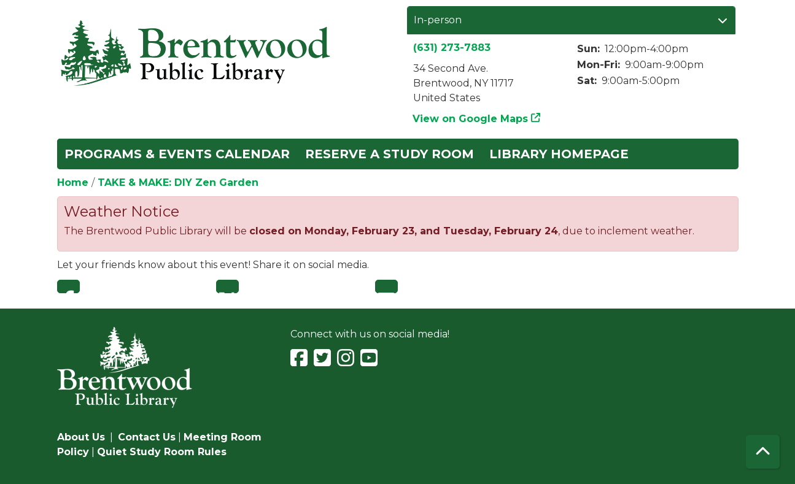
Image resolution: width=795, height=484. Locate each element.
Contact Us (147, 437)
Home (72, 182)
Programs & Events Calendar (177, 154)
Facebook (68, 286)
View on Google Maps (470, 119)
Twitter (227, 286)
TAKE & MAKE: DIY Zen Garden (178, 182)
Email (386, 286)
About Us (81, 437)
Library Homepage (559, 154)
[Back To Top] (763, 452)
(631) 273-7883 (452, 47)
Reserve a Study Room (389, 154)
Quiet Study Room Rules (162, 452)
